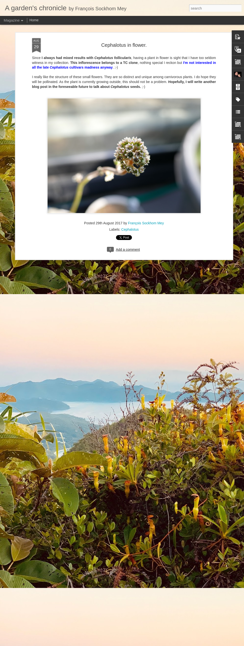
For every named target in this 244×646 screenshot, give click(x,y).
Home (34, 20)
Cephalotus (130, 225)
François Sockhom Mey (146, 218)
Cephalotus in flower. (124, 40)
